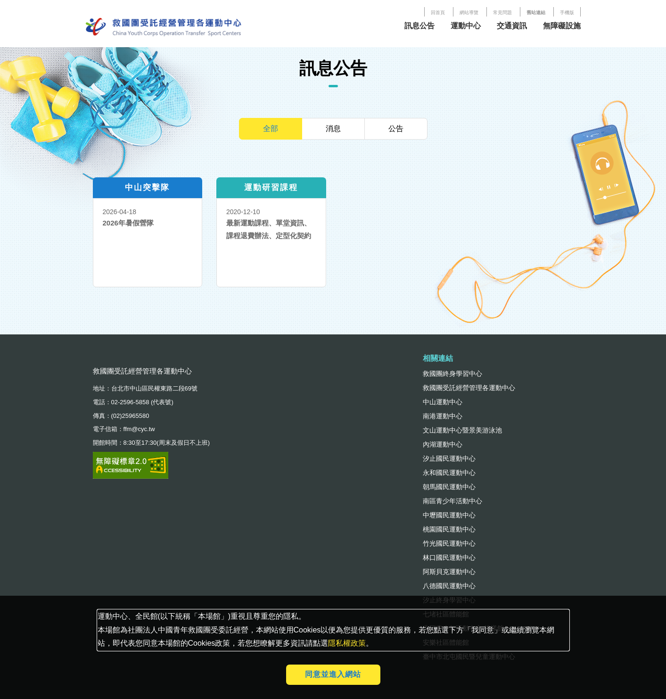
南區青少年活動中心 (452, 501)
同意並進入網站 (333, 674)
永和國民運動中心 (449, 472)
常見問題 (502, 12)
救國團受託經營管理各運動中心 (469, 387)
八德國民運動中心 (449, 586)
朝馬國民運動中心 (449, 487)
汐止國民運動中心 (449, 458)
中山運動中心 (442, 402)
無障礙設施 (562, 26)
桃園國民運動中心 (449, 529)
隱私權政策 (347, 643)
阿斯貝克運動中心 (449, 571)
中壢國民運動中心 (449, 515)
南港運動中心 (442, 416)
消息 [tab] (333, 129)
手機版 (567, 12)
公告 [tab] (395, 129)
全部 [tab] (270, 129)
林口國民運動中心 (449, 557)
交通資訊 (512, 26)
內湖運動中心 (442, 444)
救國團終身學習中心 (452, 373)
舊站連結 (535, 12)
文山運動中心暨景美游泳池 (462, 430)
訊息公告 (419, 26)
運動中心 (466, 26)
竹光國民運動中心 (449, 543)
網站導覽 (469, 12)
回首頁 (438, 12)
